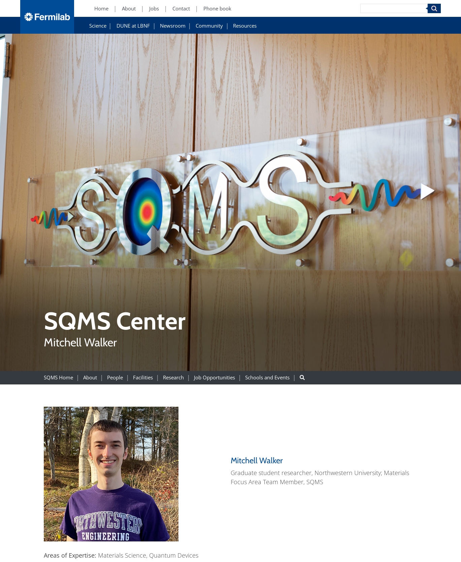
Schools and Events (267, 377)
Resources (245, 25)
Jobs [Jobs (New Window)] (154, 8)
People (115, 377)
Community (209, 25)
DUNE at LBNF (133, 25)
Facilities (143, 377)
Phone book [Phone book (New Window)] (217, 8)
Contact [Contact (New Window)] (181, 8)
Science (97, 25)
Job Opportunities (214, 377)
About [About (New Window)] (129, 8)
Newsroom (173, 25)
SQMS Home (58, 377)
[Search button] (302, 377)
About (90, 377)
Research (173, 377)
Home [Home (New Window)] (101, 8)
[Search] (394, 8)
